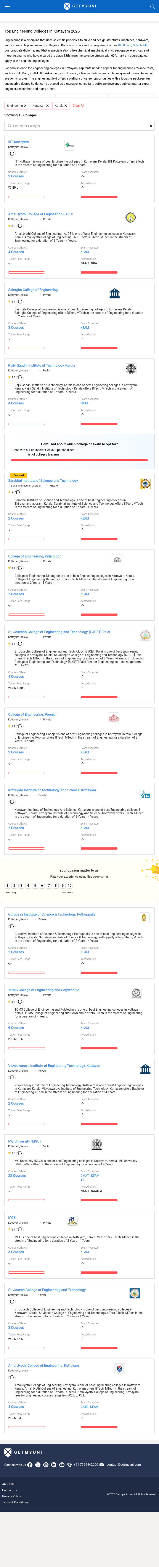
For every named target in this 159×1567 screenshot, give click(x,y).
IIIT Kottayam (18, 142)
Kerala (61, 105)
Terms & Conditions (15, 1502)
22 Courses (17, 1176)
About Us (8, 1484)
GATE (84, 1407)
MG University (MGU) (24, 1141)
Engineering (16, 105)
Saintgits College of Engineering (33, 290)
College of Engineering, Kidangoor (34, 556)
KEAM (85, 252)
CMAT (85, 1175)
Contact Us (9, 1490)
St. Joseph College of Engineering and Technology (47, 1290)
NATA (84, 403)
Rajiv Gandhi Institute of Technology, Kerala (41, 365)
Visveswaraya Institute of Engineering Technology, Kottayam (54, 1066)
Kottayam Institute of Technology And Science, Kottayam (52, 790)
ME (145, 45)
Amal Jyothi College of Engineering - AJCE (41, 214)
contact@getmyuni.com (123, 1465)
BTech (127, 45)
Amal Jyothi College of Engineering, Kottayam (43, 1365)
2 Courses (16, 176)
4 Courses (16, 252)
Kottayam (40, 105)
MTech (137, 45)
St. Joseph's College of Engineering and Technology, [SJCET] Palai (59, 632)
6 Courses (16, 1028)
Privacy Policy (11, 1496)
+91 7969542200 (86, 1465)
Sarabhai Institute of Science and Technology (43, 481)
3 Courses (16, 328)
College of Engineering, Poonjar (32, 714)
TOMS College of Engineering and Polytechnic (43, 990)
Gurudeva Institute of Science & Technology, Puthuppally (51, 914)
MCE (11, 1218)
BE (120, 45)
